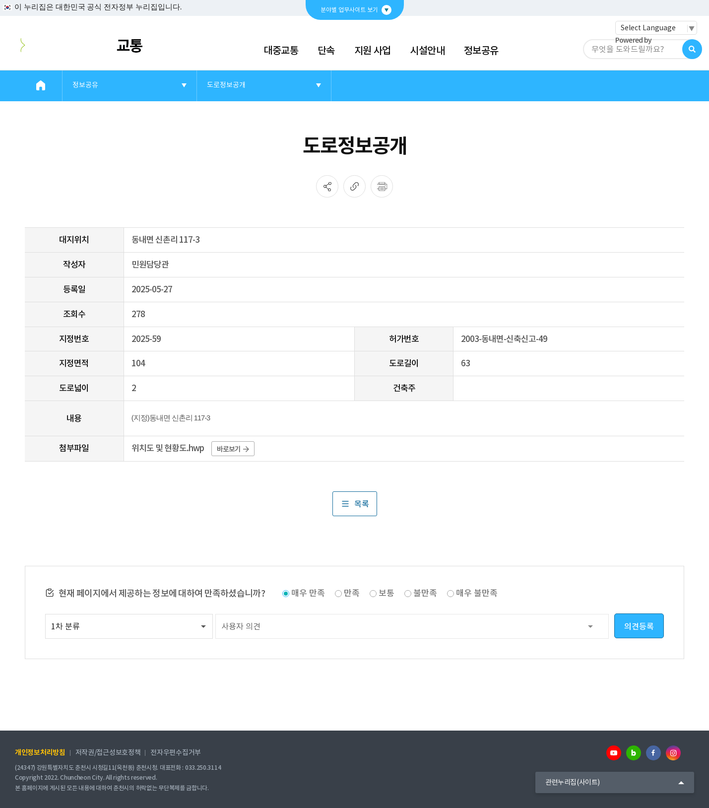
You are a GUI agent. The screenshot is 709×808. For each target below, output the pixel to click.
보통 (386, 593)
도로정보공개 (226, 84)
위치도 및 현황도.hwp (167, 448)
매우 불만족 (477, 593)
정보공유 (481, 50)
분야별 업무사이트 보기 (349, 9)
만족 (352, 593)
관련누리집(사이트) (572, 782)
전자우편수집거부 (175, 752)
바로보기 (233, 449)
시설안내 (427, 50)
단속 (326, 50)
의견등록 (639, 626)
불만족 (425, 593)
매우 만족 (308, 593)
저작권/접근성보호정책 (108, 752)
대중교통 (280, 50)
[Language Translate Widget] (656, 28)
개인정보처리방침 (40, 752)
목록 (354, 504)
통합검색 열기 (692, 49)
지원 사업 (372, 50)
